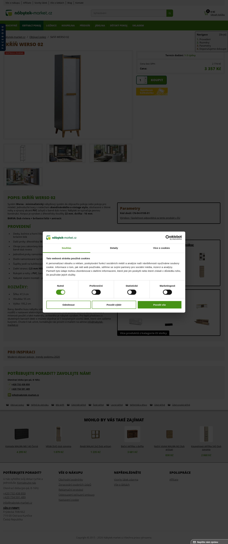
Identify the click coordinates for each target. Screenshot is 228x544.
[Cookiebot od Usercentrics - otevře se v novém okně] (168, 237)
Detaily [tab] (114, 248)
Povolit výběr (114, 304)
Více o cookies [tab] (161, 248)
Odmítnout (69, 304)
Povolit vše (159, 304)
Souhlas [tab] (66, 248)
